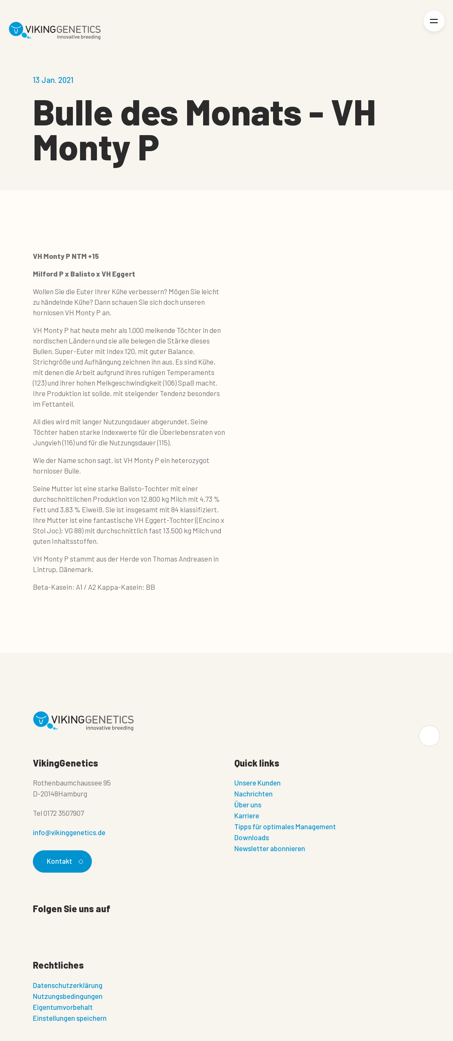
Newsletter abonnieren (269, 848)
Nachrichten (253, 793)
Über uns (247, 804)
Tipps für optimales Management (285, 826)
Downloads (251, 837)
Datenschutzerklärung (67, 985)
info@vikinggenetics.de (69, 832)
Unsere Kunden (257, 782)
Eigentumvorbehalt (63, 1007)
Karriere (246, 815)
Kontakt (64, 861)
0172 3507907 (63, 813)
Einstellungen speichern (70, 1018)
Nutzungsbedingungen (67, 996)
